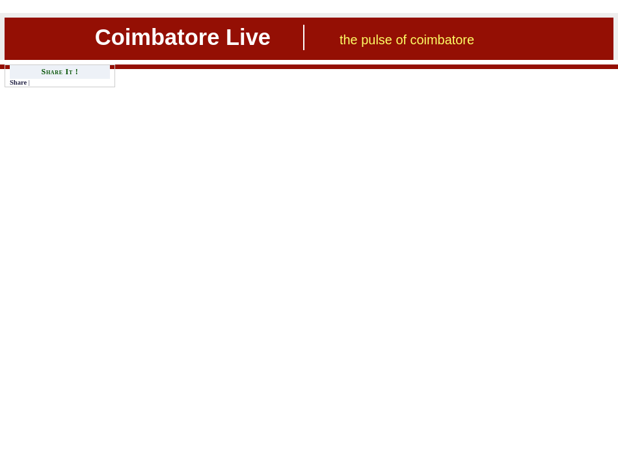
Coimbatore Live (183, 37)
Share (18, 82)
